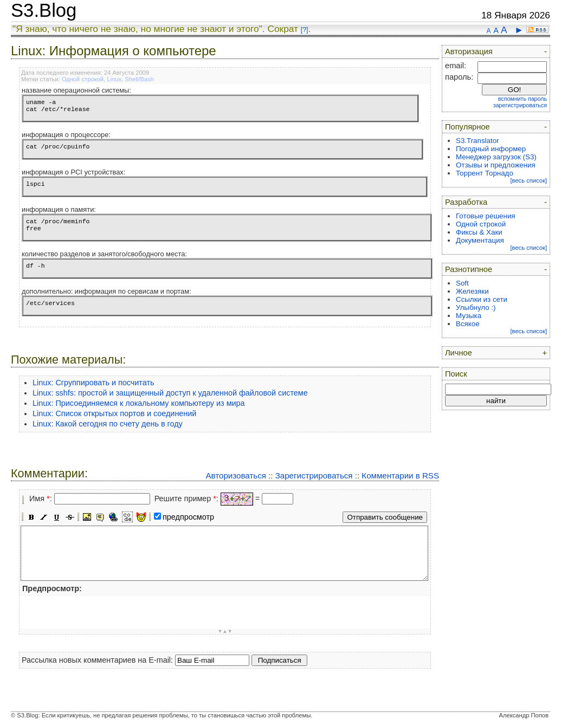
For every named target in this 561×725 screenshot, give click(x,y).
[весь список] (528, 180)
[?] (304, 30)
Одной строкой (83, 79)
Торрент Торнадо (484, 173)
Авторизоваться (235, 475)
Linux (114, 79)
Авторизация (469, 51)
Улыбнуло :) (475, 307)
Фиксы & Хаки (479, 232)
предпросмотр (188, 517)
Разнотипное (468, 269)
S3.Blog (43, 10)
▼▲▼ (225, 631)
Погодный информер (491, 149)
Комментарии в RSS (400, 475)
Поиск (456, 374)
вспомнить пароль (522, 98)
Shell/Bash (139, 79)
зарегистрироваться (520, 105)
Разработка (466, 202)
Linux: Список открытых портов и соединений (114, 413)
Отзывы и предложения (496, 165)
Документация (480, 240)
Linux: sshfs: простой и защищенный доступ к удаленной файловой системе (170, 393)
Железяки (472, 291)
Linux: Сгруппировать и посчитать (93, 382)
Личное (458, 352)
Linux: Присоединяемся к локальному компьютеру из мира (139, 403)
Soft (462, 283)
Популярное (467, 126)
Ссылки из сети (481, 299)
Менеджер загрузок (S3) (496, 157)
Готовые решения (485, 216)
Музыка (468, 316)
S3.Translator (477, 141)
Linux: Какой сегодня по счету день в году (108, 423)
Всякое (468, 324)
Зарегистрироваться (314, 475)
